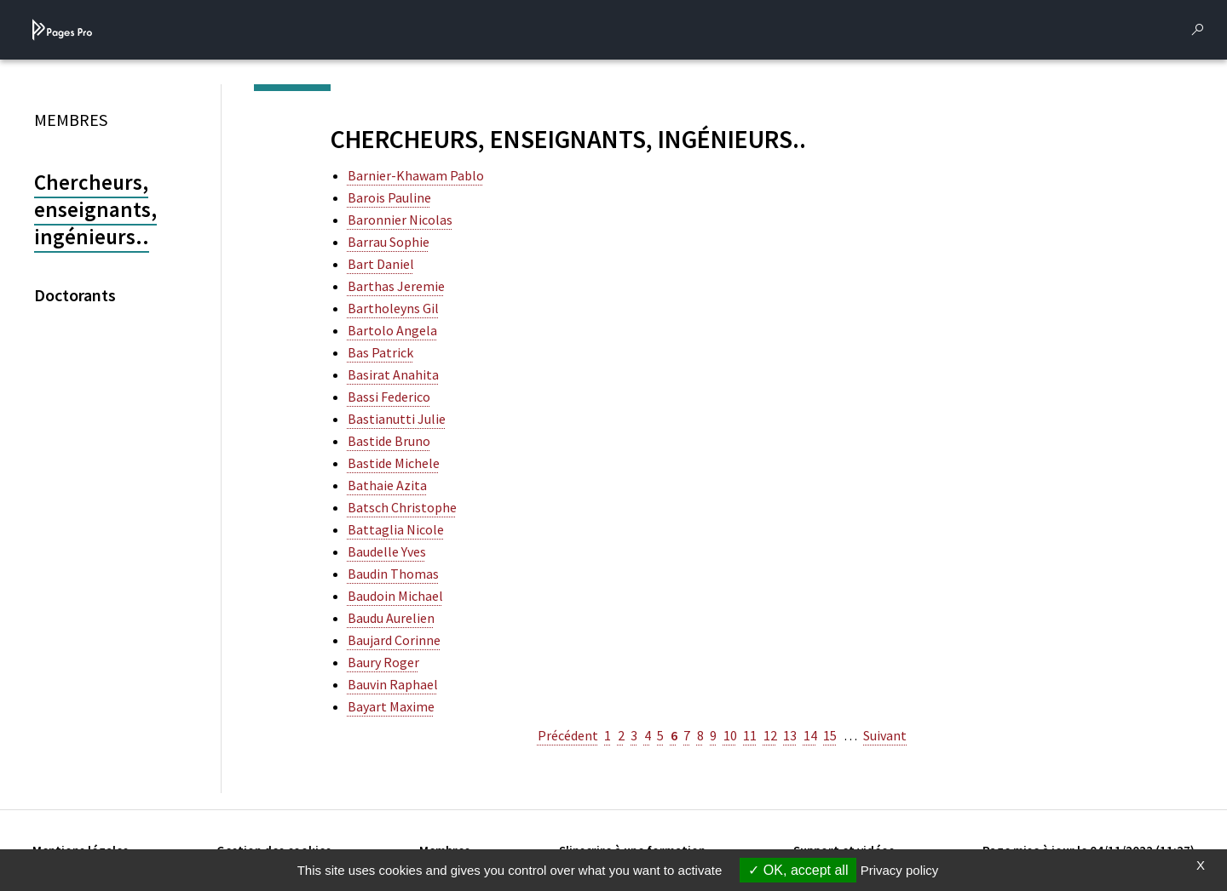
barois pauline (389, 197)
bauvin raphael (393, 684)
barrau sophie (388, 241)
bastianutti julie (397, 418)
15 (830, 735)
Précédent (568, 735)
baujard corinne (394, 639)
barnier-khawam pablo (416, 175)
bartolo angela (392, 330)
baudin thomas (393, 573)
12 (770, 735)
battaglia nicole (396, 529)
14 (810, 735)
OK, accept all (798, 870)
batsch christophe (402, 507)
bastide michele (394, 462)
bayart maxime (391, 706)
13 (790, 735)
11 (750, 735)
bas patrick (380, 352)
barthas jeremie (396, 285)
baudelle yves (387, 551)
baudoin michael (395, 595)
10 (730, 735)
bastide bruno (389, 440)
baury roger (383, 662)
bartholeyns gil (393, 308)
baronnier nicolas (400, 219)
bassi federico (389, 396)
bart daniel (381, 263)
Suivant (885, 735)
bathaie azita (387, 485)
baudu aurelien (391, 617)
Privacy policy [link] (900, 870)
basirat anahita (393, 374)
